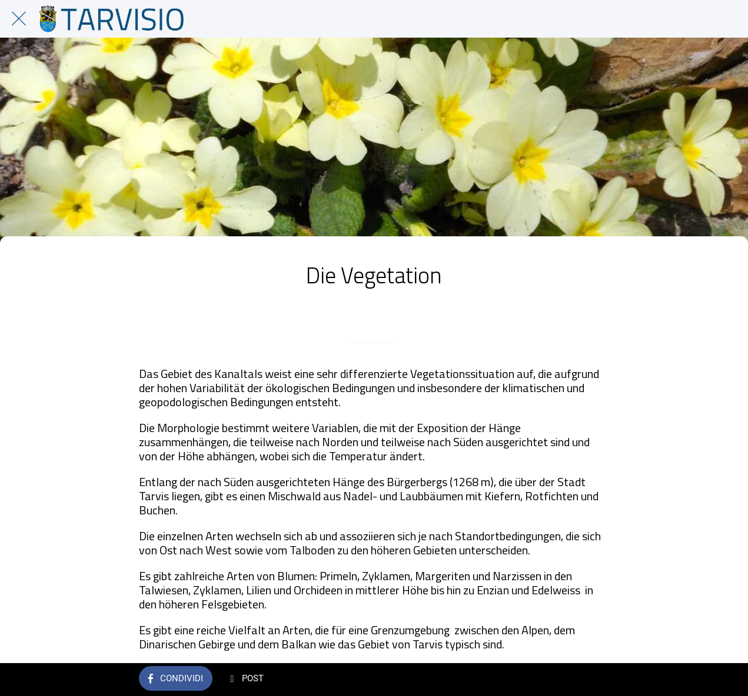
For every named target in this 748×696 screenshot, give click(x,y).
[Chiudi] (19, 19)
